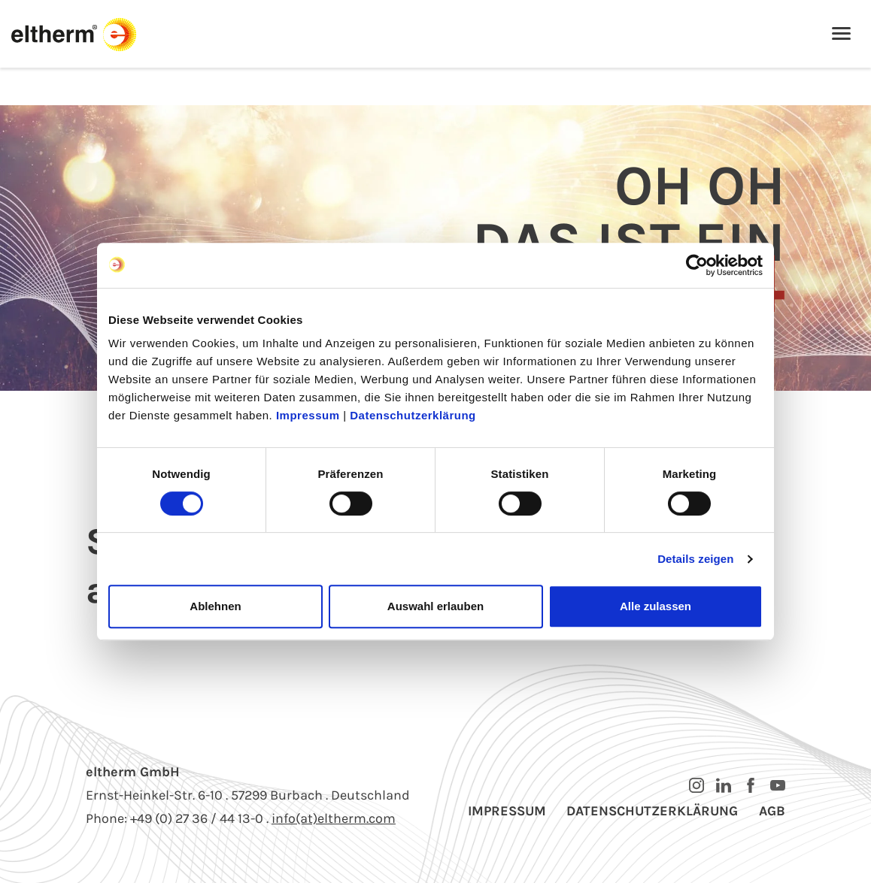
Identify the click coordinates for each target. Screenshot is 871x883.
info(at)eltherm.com (334, 818)
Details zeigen (695, 558)
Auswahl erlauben (435, 606)
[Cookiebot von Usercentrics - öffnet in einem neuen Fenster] (697, 265)
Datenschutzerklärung (413, 415)
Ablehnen (215, 606)
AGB (772, 811)
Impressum (308, 415)
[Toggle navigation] (841, 35)
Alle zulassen (655, 606)
